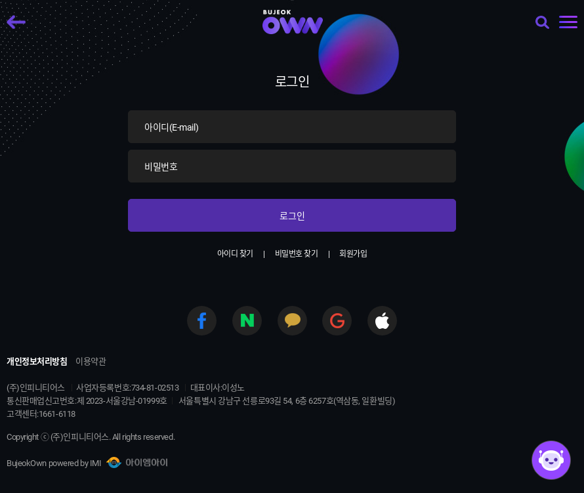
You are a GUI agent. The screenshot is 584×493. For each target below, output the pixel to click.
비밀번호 (160, 166)
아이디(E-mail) (171, 127)
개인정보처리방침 (37, 361)
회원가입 (353, 254)
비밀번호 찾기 (296, 254)
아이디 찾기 (235, 254)
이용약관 (90, 361)
